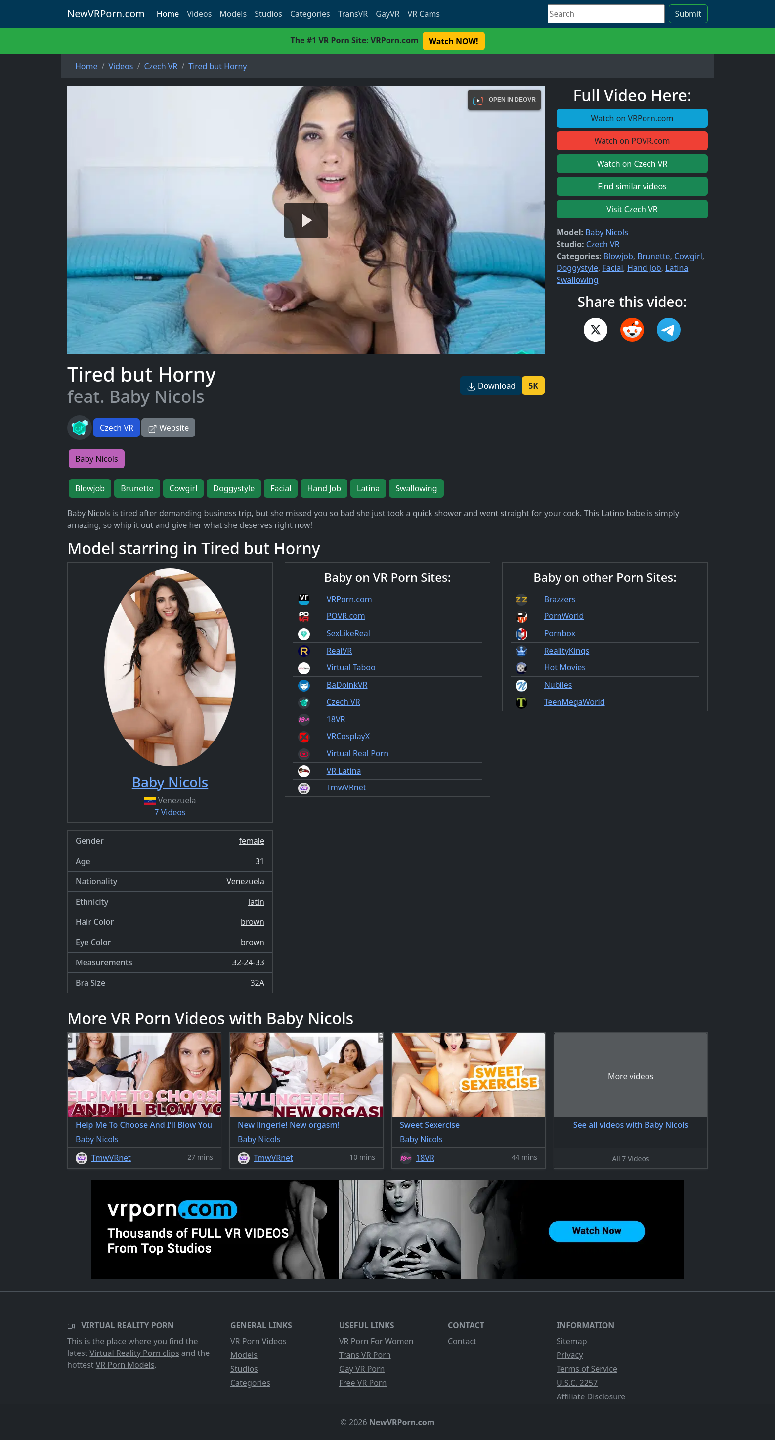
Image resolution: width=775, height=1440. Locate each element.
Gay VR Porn (362, 1368)
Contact (462, 1341)
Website (168, 427)
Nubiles (558, 684)
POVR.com (346, 616)
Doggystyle (577, 267)
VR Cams (424, 13)
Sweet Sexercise (430, 1124)
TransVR (353, 13)
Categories (310, 13)
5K (533, 385)
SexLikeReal (348, 633)
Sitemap (572, 1341)
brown (252, 921)
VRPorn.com (349, 599)
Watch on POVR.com (632, 140)
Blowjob (618, 256)
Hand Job (644, 267)
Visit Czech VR (631, 209)
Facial (612, 267)
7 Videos (169, 812)
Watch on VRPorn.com (632, 118)
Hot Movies (565, 667)
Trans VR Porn (365, 1355)
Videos (199, 13)
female (251, 840)
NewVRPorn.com (106, 13)
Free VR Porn (363, 1382)
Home (168, 13)
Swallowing (577, 279)
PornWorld (564, 616)
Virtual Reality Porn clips (134, 1353)
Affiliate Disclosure (591, 1396)
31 (260, 861)
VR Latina (344, 770)
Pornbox (560, 633)
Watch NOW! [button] (453, 41)
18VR (336, 719)
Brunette (653, 256)
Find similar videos (632, 186)
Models (233, 13)
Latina (676, 267)
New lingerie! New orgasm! (289, 1124)
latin (256, 901)
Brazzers (560, 599)
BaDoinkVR (347, 684)
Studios (268, 13)
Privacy (570, 1355)
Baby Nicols (606, 232)
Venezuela (245, 881)
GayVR (387, 13)
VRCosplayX (348, 736)
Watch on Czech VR (632, 163)
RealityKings (567, 650)
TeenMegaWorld (574, 702)
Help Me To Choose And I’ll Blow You (144, 1124)
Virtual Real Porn (357, 753)
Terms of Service (587, 1368)
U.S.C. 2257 (577, 1382)
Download (491, 385)
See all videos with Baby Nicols (631, 1124)
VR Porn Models (125, 1364)
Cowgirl (688, 256)
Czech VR (116, 427)
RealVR (339, 650)
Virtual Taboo (351, 667)
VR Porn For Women (376, 1341)
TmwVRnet (346, 787)
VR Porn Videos (258, 1341)
